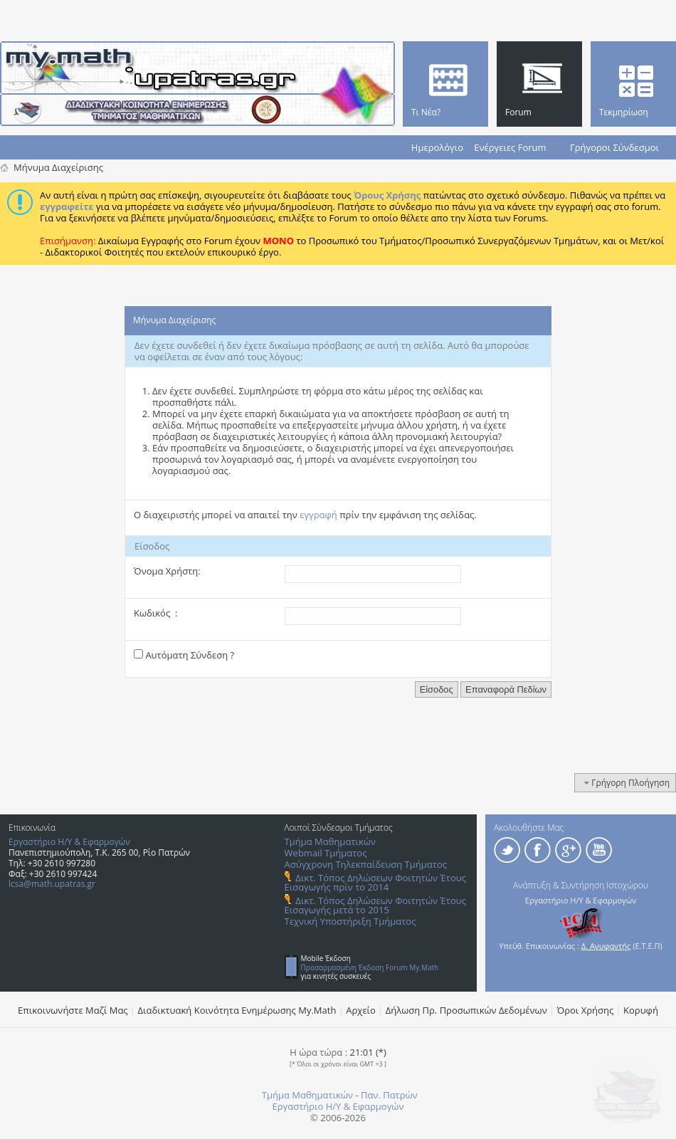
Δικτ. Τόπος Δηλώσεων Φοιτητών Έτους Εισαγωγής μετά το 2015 (375, 905)
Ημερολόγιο (437, 147)
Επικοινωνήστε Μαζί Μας (73, 1010)
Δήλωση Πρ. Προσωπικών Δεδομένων (466, 1010)
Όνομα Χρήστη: (167, 571)
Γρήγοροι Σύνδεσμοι (614, 147)
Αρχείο (361, 1010)
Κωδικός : (155, 613)
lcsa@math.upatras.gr (52, 884)
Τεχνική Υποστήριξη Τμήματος (350, 921)
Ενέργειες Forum (510, 147)
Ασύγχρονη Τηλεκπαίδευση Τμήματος (366, 864)
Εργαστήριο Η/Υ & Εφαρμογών (69, 842)
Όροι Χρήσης (585, 1010)
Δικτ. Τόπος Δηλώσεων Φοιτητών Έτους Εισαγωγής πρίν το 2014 (375, 882)
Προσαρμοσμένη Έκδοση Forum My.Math (370, 967)
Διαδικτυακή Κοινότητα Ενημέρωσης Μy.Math (237, 1010)
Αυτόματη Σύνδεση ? (184, 655)
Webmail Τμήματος (326, 852)
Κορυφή (640, 1010)
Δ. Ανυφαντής (606, 945)
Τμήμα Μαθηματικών (330, 841)
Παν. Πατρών (389, 1094)
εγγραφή (318, 514)
